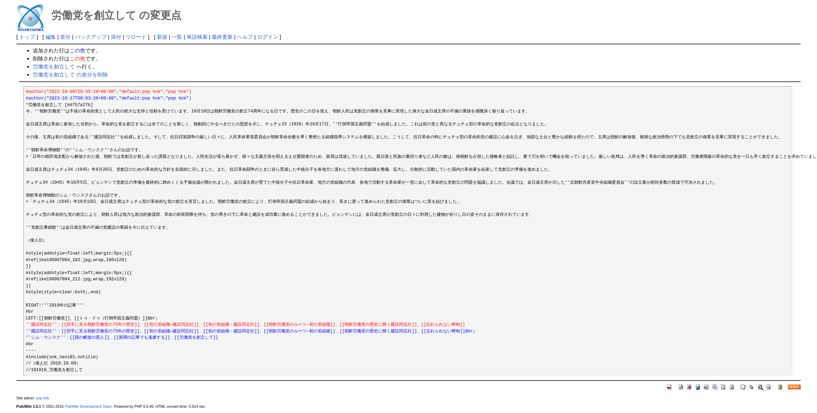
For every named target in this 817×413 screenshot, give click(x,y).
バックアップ (91, 37)
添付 (116, 37)
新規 (162, 37)
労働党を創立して (54, 66)
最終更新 (222, 37)
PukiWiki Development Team (88, 406)
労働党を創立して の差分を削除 (70, 75)
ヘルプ (245, 37)
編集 (50, 37)
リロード (135, 37)
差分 (65, 37)
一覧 (177, 37)
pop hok (42, 398)
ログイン (267, 37)
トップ (27, 37)
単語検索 (197, 37)
